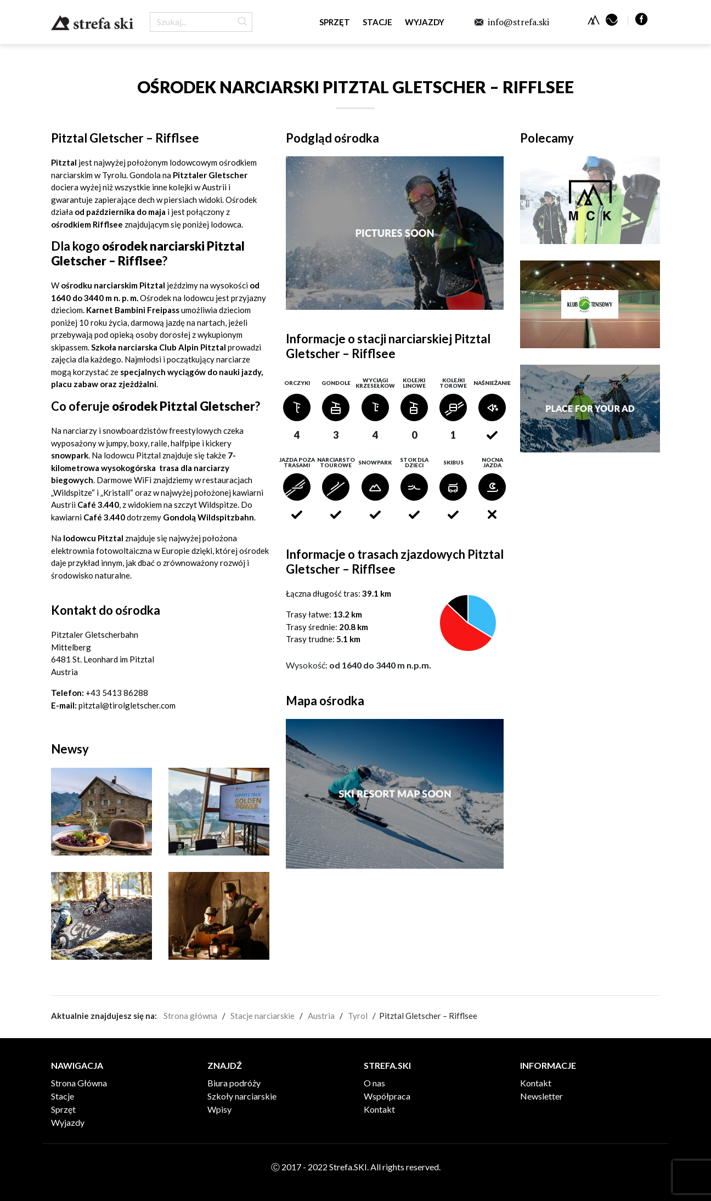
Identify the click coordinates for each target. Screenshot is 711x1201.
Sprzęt (334, 22)
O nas (374, 1083)
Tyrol (358, 1016)
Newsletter (541, 1096)
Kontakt (379, 1109)
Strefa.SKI (92, 22)
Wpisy (219, 1109)
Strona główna (190, 1016)
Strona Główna (79, 1083)
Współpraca (387, 1096)
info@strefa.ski (518, 22)
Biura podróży (234, 1083)
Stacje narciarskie (262, 1016)
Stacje (377, 22)
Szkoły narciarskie (241, 1096)
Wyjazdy (424, 22)
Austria (321, 1016)
